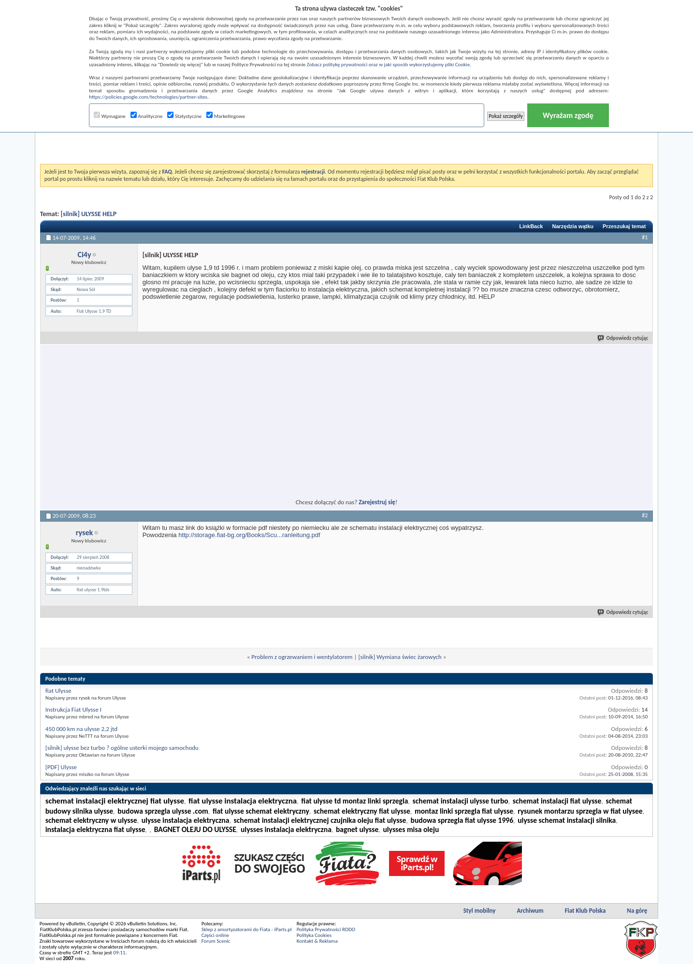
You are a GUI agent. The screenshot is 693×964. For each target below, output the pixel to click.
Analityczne (146, 116)
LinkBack (531, 226)
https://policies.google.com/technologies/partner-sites (148, 97)
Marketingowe (225, 116)
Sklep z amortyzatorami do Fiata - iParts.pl (247, 929)
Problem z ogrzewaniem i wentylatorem (301, 656)
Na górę (637, 910)
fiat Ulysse (58, 690)
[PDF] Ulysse (61, 767)
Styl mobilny (479, 910)
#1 (645, 237)
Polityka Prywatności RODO (326, 929)
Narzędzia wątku (572, 226)
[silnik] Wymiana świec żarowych (399, 656)
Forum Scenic (216, 941)
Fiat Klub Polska (585, 910)
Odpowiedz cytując (623, 338)
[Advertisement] (346, 139)
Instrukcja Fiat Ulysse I (73, 709)
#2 (645, 515)
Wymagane (110, 116)
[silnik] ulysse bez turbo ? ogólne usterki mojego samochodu (122, 747)
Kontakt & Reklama (317, 941)
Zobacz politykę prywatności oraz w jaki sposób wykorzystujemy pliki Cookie (388, 64)
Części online (215, 935)
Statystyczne (184, 116)
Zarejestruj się (377, 502)
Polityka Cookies (314, 935)
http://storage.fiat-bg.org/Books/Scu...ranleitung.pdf (249, 535)
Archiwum (530, 910)
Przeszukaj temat (624, 226)
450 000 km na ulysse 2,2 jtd (81, 728)
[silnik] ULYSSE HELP (89, 214)
